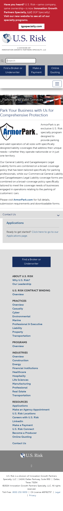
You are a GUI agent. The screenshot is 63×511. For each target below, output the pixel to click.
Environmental (21, 316)
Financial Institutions (25, 368)
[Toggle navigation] (57, 84)
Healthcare (19, 372)
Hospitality (19, 375)
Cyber (16, 312)
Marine (16, 320)
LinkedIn (17, 421)
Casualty (17, 308)
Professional (20, 387)
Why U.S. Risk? (21, 280)
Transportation (21, 335)
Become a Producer (24, 432)
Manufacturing (21, 383)
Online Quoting (22, 436)
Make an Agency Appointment (30, 409)
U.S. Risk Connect (23, 429)
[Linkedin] (31, 466)
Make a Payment (22, 425)
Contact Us (31, 215)
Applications (20, 405)
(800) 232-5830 (19, 492)
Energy (16, 364)
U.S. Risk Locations (23, 413)
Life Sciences (20, 379)
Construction (20, 360)
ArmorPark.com (23, 199)
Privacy (32, 495)
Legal (57, 492)
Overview (18, 294)
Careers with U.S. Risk (25, 417)
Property (17, 331)
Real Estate (19, 391)
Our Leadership (21, 284)
